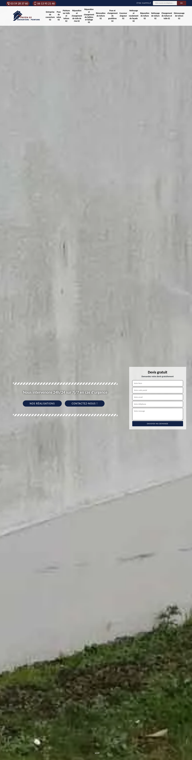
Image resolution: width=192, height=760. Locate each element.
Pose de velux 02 (59, 16)
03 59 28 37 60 (17, 3)
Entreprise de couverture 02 (50, 16)
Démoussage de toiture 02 (179, 16)
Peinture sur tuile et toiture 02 (66, 15)
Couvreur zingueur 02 (123, 16)
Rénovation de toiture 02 (100, 16)
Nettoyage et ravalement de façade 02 (133, 15)
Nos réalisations (42, 403)
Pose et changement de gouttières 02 (112, 15)
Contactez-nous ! (85, 403)
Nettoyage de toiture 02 (155, 16)
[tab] (96, 380)
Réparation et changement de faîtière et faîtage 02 (89, 15)
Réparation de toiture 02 (144, 16)
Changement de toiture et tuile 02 (167, 16)
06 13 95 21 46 (44, 3)
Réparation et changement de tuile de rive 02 (77, 15)
